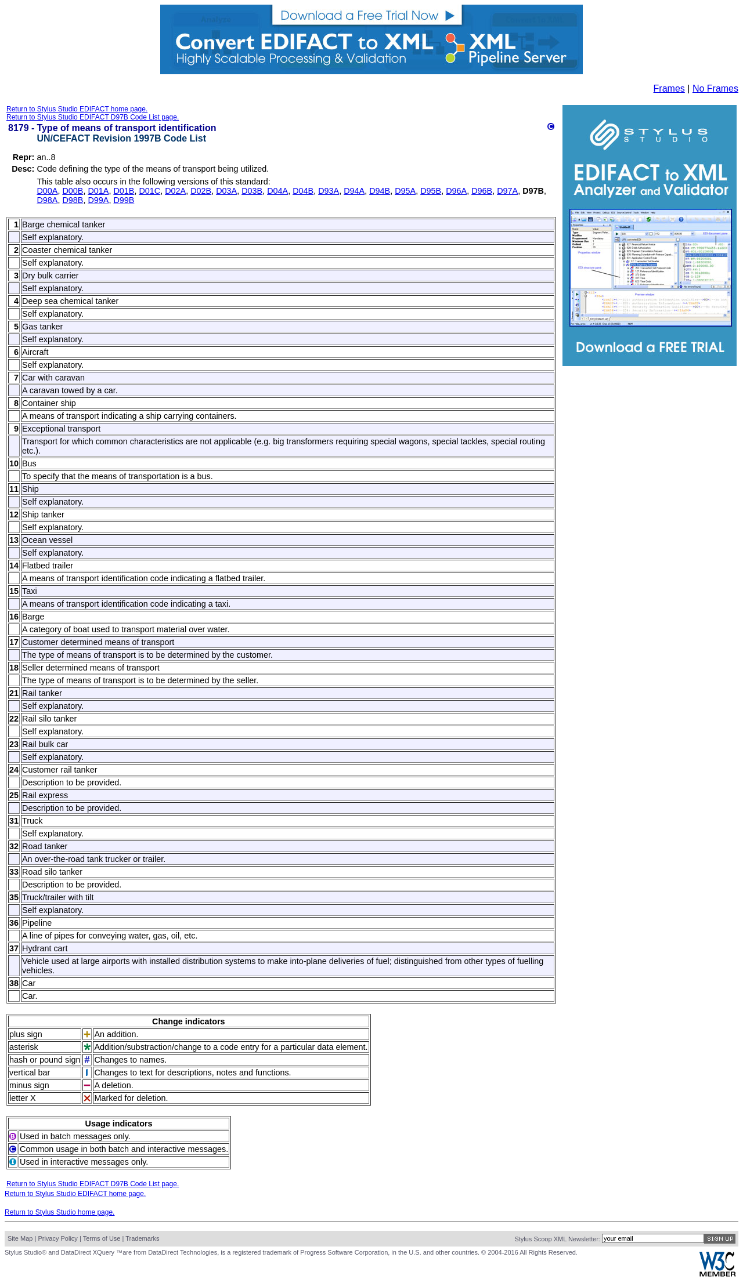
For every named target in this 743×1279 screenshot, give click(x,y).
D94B (379, 190)
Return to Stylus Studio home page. (59, 1212)
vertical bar (29, 1072)
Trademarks (142, 1238)
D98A (47, 200)
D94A (354, 190)
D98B (72, 200)
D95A (405, 190)
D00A (47, 190)
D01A (98, 190)
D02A (175, 190)
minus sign (29, 1085)
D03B (251, 190)
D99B (123, 200)
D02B (200, 190)
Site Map (20, 1238)
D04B (303, 190)
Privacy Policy (57, 1238)
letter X (22, 1098)
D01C (149, 190)
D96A (456, 190)
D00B (72, 190)
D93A (328, 190)
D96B (481, 190)
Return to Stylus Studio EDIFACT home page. (76, 109)
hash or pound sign (44, 1059)
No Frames (715, 88)
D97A (507, 190)
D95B (430, 190)
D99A (98, 200)
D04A (277, 190)
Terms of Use (102, 1238)
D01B (123, 190)
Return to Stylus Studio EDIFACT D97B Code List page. (92, 117)
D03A (226, 190)
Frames (669, 88)
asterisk (23, 1047)
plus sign (25, 1034)
